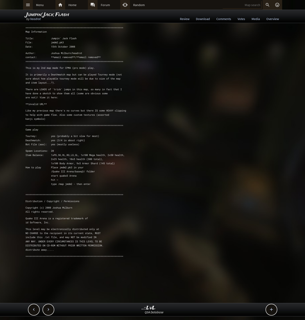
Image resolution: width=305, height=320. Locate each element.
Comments (223, 19)
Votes (241, 19)
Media (256, 19)
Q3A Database (154, 312)
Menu (40, 5)
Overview (272, 19)
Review (184, 19)
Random (139, 5)
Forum (105, 5)
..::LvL (148, 308)
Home (72, 5)
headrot (35, 19)
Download (203, 19)
